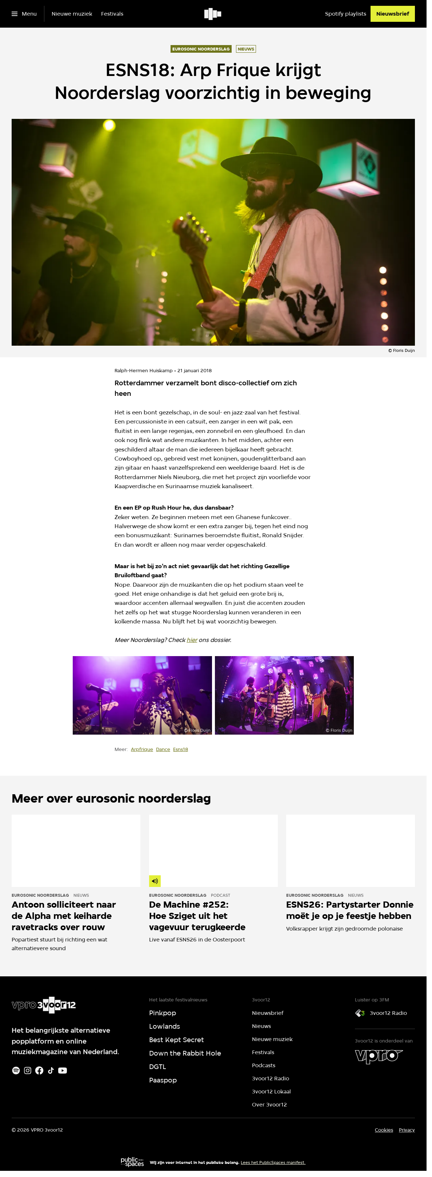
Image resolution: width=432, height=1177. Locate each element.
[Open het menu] (24, 14)
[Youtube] (62, 1070)
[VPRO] (379, 1057)
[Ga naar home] (213, 14)
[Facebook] (39, 1070)
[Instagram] (27, 1070)
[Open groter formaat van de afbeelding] (142, 695)
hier (192, 639)
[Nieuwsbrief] (393, 14)
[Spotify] (16, 1070)
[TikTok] (51, 1070)
